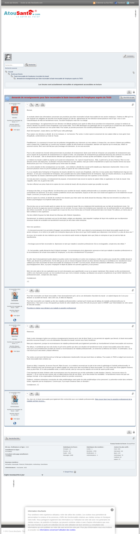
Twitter (132, 3)
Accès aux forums (11, 3)
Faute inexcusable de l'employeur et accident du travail (31, 76)
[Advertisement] (102, 28)
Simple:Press (69, 472)
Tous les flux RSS (12, 438)
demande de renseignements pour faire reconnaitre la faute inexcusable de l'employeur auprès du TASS (50, 78)
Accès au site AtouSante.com (31, 3)
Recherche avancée (11, 68)
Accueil (8, 72)
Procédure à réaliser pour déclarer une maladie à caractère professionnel (51, 308)
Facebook (121, 3)
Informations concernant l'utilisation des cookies (57, 530)
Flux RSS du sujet (127, 97)
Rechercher (30, 64)
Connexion (129, 56)
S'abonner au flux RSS (104, 3)
